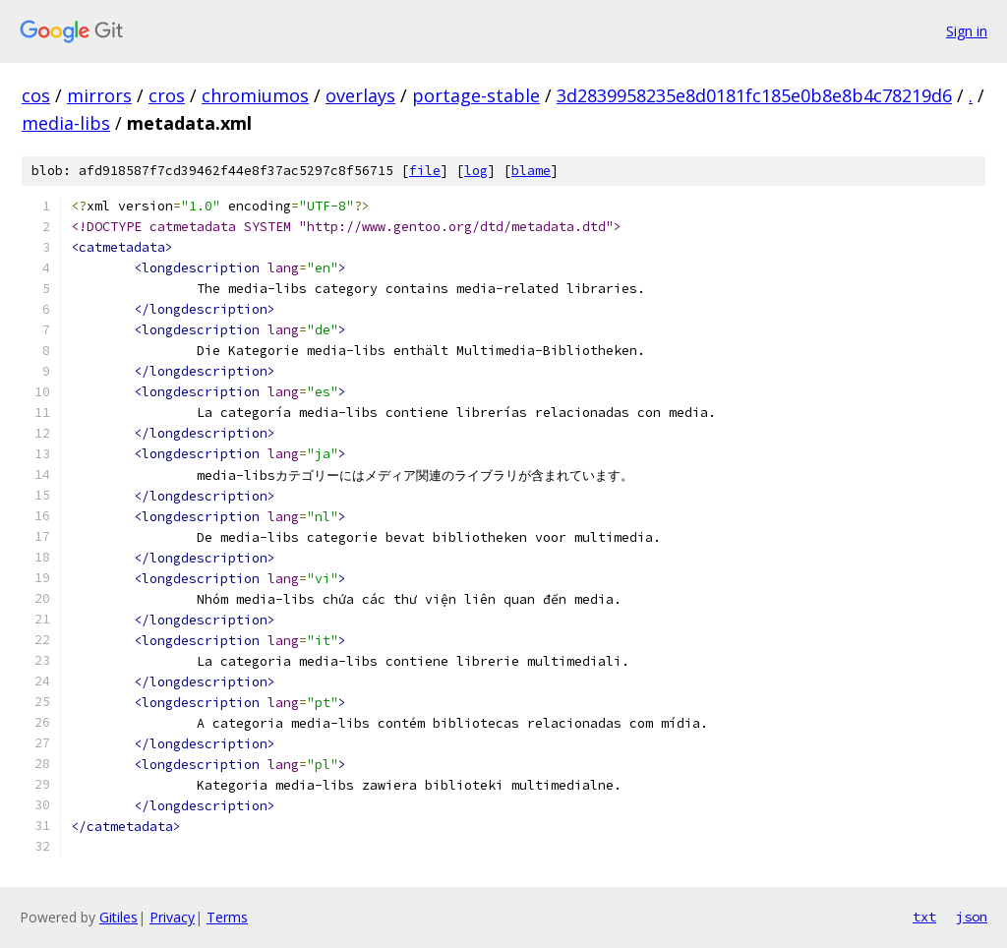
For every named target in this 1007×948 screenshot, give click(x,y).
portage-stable (476, 95)
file (425, 170)
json (971, 916)
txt (924, 916)
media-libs (66, 123)
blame (531, 170)
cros (166, 95)
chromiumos (255, 95)
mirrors (99, 95)
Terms (227, 917)
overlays (360, 95)
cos (36, 95)
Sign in (966, 31)
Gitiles (118, 917)
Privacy (172, 917)
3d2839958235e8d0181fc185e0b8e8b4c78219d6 (754, 95)
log (476, 170)
